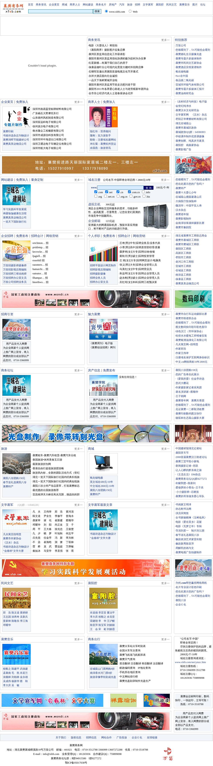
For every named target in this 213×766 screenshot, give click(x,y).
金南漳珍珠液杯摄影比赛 (190, 223)
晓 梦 (48, 533)
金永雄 (24, 677)
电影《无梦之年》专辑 (189, 526)
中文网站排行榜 (129, 676)
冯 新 (59, 537)
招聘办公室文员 (99, 281)
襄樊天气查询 (127, 659)
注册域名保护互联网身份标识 (193, 357)
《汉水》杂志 (11, 542)
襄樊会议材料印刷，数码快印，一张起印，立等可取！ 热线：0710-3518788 (192, 700)
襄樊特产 (181, 188)
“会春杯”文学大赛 (13, 550)
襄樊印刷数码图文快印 (189, 413)
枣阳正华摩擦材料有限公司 (191, 119)
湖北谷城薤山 (183, 123)
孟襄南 (7, 672)
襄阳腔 (160, 4)
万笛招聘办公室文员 (15, 277)
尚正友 (59, 524)
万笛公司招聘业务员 (15, 281)
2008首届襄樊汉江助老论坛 (191, 457)
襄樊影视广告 (183, 149)
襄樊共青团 (197, 400)
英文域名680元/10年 (101, 481)
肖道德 (94, 612)
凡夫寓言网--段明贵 (187, 344)
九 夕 (36, 533)
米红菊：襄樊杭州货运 (103, 143)
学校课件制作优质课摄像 (190, 136)
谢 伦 (48, 520)
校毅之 (102, 616)
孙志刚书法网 (183, 508)
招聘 (137, 4)
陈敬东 (15, 620)
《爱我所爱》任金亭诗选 (190, 378)
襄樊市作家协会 (12, 538)
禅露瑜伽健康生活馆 (15, 213)
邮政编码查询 (127, 667)
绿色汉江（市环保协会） (190, 331)
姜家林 (7, 620)
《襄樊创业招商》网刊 (102, 347)
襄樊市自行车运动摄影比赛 (191, 313)
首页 (30, 4)
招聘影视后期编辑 (100, 269)
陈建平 (15, 668)
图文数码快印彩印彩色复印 (191, 327)
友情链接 (152, 737)
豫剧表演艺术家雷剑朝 (189, 539)
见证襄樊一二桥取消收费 (190, 409)
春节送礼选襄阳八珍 (15, 482)
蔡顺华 (70, 520)
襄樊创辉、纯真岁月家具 (190, 140)
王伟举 (48, 511)
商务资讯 (41, 4)
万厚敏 (70, 546)
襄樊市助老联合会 (186, 318)
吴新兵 (24, 616)
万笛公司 (181, 45)
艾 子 (70, 524)
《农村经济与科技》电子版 (191, 101)
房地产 (113, 4)
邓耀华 (36, 524)
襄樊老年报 (182, 214)
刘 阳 (48, 524)
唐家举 (36, 520)
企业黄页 (54, 4)
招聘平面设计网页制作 (103, 265)
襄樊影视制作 (183, 218)
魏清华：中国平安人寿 (189, 205)
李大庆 (94, 616)
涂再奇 (15, 616)
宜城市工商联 (183, 266)
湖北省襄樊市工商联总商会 (191, 235)
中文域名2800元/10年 (102, 486)
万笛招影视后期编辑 (15, 269)
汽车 (122, 4)
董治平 (111, 612)
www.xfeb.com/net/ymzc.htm (190, 662)
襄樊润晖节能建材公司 (16, 139)
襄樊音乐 (184, 4)
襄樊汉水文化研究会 (187, 110)
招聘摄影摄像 (98, 273)
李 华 (102, 620)
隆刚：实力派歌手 (100, 135)
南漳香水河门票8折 (101, 672)
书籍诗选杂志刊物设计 (16, 135)
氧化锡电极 (182, 71)
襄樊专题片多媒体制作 (189, 58)
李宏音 (102, 612)
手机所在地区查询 (130, 672)
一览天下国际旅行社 (15, 221)
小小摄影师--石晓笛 (187, 491)
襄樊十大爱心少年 (186, 192)
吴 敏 (15, 685)
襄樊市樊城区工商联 (187, 244)
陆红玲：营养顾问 (100, 131)
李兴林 (70, 537)
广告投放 (121, 737)
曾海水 (70, 516)
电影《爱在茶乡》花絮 (189, 521)
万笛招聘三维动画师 (15, 273)
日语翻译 (136, 663)
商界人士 (75, 4)
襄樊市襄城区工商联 (187, 239)
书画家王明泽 (183, 504)
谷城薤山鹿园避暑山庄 (189, 196)
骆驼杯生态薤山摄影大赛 (190, 417)
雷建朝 (94, 620)
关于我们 (61, 737)
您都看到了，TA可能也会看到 (193, 49)
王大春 (48, 529)
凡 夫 (36, 511)
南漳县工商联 (183, 274)
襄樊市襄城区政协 (186, 127)
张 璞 (70, 550)
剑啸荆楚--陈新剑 (186, 483)
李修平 (59, 516)
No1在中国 (182, 75)
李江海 (24, 620)
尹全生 (48, 516)
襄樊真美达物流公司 (15, 143)
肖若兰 (24, 672)
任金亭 (48, 537)
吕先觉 (36, 537)
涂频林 (7, 677)
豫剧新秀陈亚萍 (185, 543)
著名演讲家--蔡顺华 (187, 391)
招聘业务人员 (98, 277)
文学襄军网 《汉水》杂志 (191, 114)
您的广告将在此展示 (187, 374)
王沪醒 (111, 620)
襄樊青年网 (182, 400)
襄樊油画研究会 (185, 93)
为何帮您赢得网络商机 (191, 582)
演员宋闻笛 (182, 513)
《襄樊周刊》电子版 (101, 343)
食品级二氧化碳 (185, 80)
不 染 (36, 542)
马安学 (48, 550)
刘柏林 (15, 677)
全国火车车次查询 (130, 650)
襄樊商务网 (76, 745)
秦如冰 (36, 550)
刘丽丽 (111, 625)
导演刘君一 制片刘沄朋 (190, 530)
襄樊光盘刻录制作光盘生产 (135, 680)
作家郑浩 (181, 348)
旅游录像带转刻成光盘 (103, 677)
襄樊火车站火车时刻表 (133, 646)
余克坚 (111, 616)
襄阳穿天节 (182, 452)
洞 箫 (59, 542)
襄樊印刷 (8, 131)
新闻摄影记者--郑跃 (187, 465)
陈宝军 (102, 625)
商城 (64, 4)
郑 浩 (59, 511)
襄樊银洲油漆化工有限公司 (191, 340)
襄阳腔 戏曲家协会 (187, 145)
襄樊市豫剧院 (183, 227)
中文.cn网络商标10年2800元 (191, 361)
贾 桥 (36, 546)
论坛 (202, 4)
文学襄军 (148, 4)
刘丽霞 (111, 629)
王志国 (7, 616)
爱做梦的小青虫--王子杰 (189, 487)
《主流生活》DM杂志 (188, 474)
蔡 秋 (24, 681)
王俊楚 (70, 529)
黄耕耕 (24, 612)
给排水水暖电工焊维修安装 (191, 335)
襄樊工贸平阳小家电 (187, 461)
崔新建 (59, 520)
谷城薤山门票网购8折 (102, 668)
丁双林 (70, 542)
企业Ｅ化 (181, 604)
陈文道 (36, 516)
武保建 (24, 668)
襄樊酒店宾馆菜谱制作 (189, 67)
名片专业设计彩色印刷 (189, 587)
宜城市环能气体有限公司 (190, 84)
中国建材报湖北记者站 (189, 448)
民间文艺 (171, 4)
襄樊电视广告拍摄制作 (189, 552)
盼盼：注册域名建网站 (103, 139)
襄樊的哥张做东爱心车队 (190, 496)
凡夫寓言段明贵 (12, 534)
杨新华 (15, 681)
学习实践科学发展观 (15, 209)
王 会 (94, 629)
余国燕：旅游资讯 (100, 147)
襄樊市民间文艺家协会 (189, 62)
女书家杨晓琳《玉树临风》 (191, 517)
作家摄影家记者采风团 (189, 387)
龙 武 (48, 546)
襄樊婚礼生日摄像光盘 (189, 54)
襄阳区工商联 (183, 248)
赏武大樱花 (182, 383)
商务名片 (101, 4)
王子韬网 (181, 396)
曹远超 (59, 546)
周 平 (36, 529)
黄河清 (70, 511)
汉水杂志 (181, 209)
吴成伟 (7, 681)
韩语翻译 (147, 663)
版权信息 (76, 737)
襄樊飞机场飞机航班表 (133, 654)
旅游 (129, 4)
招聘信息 (91, 737)
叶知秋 (59, 533)
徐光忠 (59, 529)
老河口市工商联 (185, 261)
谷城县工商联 (183, 270)
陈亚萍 (94, 625)
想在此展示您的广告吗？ (190, 183)
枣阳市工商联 (183, 257)
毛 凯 (15, 672)
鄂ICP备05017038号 (76, 762)
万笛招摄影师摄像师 (15, 265)
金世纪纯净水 (183, 105)
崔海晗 (48, 542)
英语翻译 (125, 663)
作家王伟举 (182, 353)
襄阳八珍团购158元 (187, 370)
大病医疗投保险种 (186, 201)
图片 (195, 4)
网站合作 (106, 737)
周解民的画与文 (185, 548)
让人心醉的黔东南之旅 (189, 470)
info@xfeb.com (51, 754)
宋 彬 (102, 629)
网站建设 (88, 4)
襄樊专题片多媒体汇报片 (190, 89)
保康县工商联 (183, 279)
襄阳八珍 (181, 600)
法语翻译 (158, 663)
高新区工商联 (183, 253)
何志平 (70, 533)
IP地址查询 (144, 667)
